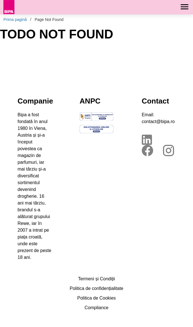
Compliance (96, 307)
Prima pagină (15, 19)
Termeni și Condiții (96, 278)
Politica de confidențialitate (96, 288)
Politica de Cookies (96, 298)
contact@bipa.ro (158, 121)
